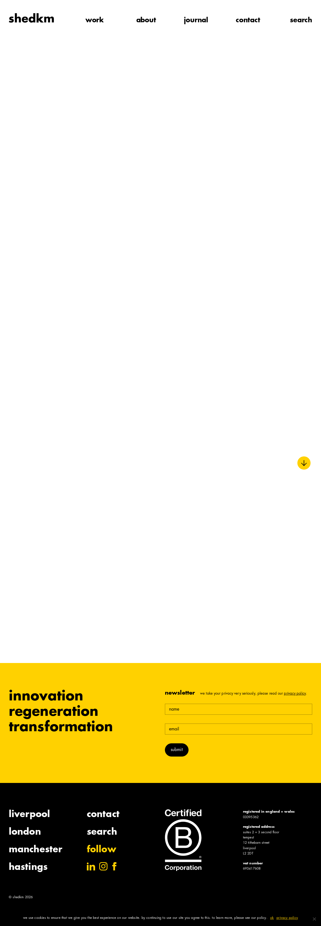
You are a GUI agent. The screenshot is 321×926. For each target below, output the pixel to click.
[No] (314, 919)
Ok (272, 918)
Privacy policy (287, 918)
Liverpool (29, 814)
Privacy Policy (295, 693)
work (94, 20)
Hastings (28, 867)
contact (248, 20)
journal (196, 20)
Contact (103, 814)
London (25, 832)
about (146, 20)
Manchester (35, 850)
